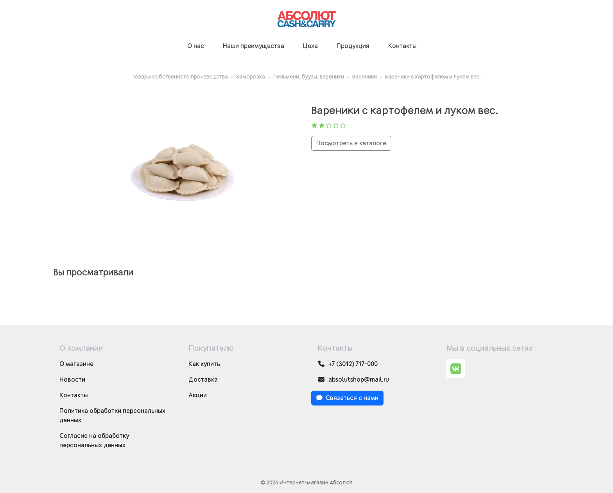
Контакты (402, 46)
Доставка (203, 380)
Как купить (204, 364)
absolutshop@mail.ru (353, 379)
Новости (72, 380)
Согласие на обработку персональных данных (94, 440)
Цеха (310, 46)
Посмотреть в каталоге (351, 143)
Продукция (353, 46)
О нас (195, 46)
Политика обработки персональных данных (112, 415)
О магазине (76, 364)
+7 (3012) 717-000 (347, 364)
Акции (197, 395)
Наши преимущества (253, 46)
